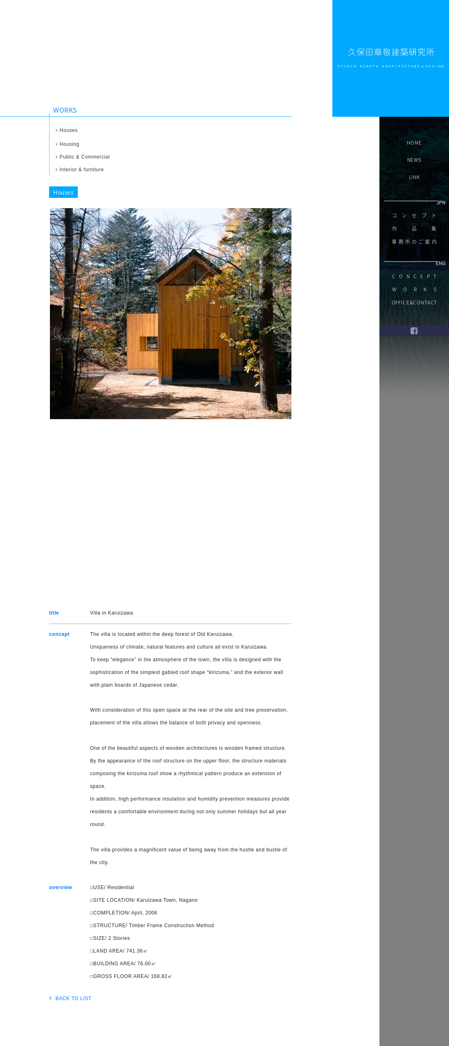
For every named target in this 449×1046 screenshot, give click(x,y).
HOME (414, 142)
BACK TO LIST (70, 998)
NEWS (414, 159)
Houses (67, 130)
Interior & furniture (80, 169)
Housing (67, 144)
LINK (414, 177)
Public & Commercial (83, 157)
